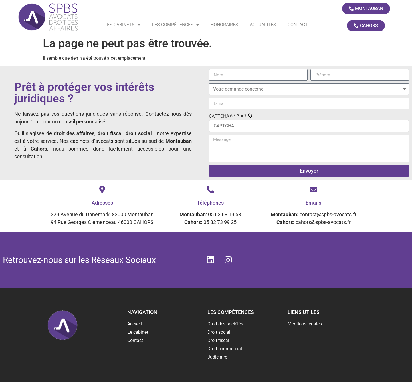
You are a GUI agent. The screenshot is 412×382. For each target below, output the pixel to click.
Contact (298, 24)
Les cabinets (122, 25)
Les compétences (175, 25)
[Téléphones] (210, 189)
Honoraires (224, 24)
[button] (250, 116)
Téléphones (210, 203)
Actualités (263, 24)
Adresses (102, 203)
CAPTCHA (219, 116)
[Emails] (313, 189)
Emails (313, 203)
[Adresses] (102, 189)
